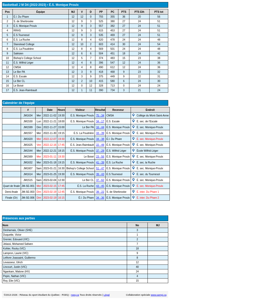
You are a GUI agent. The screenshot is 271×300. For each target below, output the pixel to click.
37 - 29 (100, 150)
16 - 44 (100, 127)
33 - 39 (100, 133)
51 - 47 (100, 168)
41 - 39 (100, 162)
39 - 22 (100, 191)
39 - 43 (100, 174)
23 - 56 (100, 156)
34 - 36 (100, 197)
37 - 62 (100, 180)
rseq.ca (75, 294)
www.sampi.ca (158, 294)
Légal (106, 294)
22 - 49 (100, 144)
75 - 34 (100, 115)
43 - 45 (100, 186)
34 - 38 (100, 139)
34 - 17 (100, 121)
